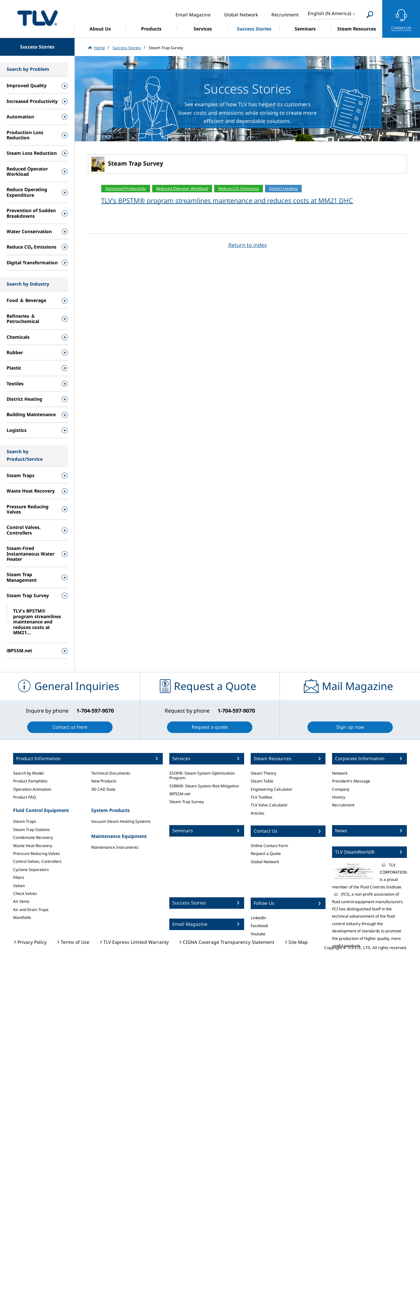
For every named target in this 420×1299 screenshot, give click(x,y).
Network (339, 773)
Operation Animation (32, 789)
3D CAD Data (103, 789)
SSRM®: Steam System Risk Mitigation (204, 786)
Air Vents (21, 901)
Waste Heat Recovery (32, 845)
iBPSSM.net (179, 794)
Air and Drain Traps (31, 909)
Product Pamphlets (30, 781)
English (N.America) (329, 13)
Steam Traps (24, 821)
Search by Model (28, 773)
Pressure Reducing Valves (36, 853)
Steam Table (262, 781)
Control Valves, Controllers (37, 861)
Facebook (259, 925)
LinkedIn (258, 918)
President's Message (351, 781)
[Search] (370, 14)
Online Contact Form (269, 845)
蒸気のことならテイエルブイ (37, 18)
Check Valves (25, 893)
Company (340, 789)
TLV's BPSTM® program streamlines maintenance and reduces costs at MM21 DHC (227, 200)
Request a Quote (266, 853)
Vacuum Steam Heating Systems (121, 821)
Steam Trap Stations (31, 829)
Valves (19, 885)
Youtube (258, 934)
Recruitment (343, 805)
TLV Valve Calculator (269, 805)
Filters (18, 877)
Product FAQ (24, 797)
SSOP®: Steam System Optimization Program (202, 775)
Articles (257, 813)
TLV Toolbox (261, 797)
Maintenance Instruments (114, 847)
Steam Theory (263, 773)
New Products (103, 781)
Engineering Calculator (271, 789)
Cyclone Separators (31, 869)
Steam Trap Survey (186, 801)
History (338, 797)
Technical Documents (110, 773)
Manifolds (22, 917)
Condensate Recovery (33, 837)
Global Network (265, 861)
